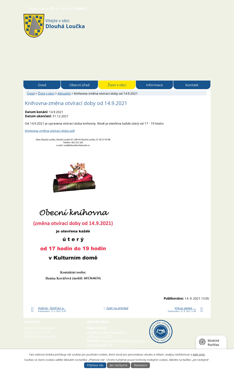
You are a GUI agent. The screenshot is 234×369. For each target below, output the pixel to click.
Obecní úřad (79, 85)
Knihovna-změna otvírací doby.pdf (50, 131)
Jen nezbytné (118, 365)
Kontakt (192, 85)
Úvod (42, 85)
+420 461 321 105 (100, 336)
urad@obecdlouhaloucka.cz (107, 332)
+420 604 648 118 (100, 345)
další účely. (199, 354)
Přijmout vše (95, 365)
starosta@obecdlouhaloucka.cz (124, 340)
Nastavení (140, 365)
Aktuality (64, 93)
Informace (154, 85)
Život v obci (117, 85)
